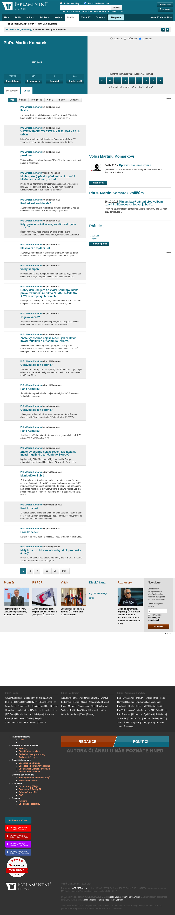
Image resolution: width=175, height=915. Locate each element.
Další (64, 571)
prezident (26, 155)
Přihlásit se (165, 4)
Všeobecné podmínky (29, 763)
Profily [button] (71, 17)
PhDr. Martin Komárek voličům (116, 193)
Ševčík (162, 718)
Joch (158, 702)
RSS (21, 795)
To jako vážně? (30, 317)
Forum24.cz (10, 706)
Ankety (61, 100)
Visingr (152, 722)
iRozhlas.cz (36, 710)
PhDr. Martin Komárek (47, 24)
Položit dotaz (12, 81)
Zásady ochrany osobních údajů (34, 777)
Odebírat (158, 626)
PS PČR (37, 582)
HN (46, 706)
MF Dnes (10, 714)
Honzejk (121, 702)
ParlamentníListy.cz (71, 3)
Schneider (121, 718)
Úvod (6, 17)
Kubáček (121, 710)
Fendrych (138, 698)
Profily (31, 24)
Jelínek (150, 702)
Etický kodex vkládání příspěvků (34, 769)
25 (47, 571)
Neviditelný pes (36, 714)
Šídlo (119, 722)
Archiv (18, 17)
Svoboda (132, 718)
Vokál (103, 710)
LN (56, 710)
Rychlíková (149, 714)
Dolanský (95, 698)
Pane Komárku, (30, 388)
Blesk (19, 698)
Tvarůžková (82, 710)
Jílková (84, 702)
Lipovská (131, 710)
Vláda (64, 582)
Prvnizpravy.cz (18, 718)
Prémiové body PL (28, 792)
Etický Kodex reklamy (29, 804)
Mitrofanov (141, 710)
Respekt (38, 718)
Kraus (104, 702)
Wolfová (74, 714)
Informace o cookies (29, 780)
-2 (110, 80)
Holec (162, 698)
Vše (12, 100)
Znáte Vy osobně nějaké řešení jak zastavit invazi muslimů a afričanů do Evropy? (48, 340)
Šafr (140, 718)
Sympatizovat (33, 81)
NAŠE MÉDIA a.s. (79, 888)
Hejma (76, 702)
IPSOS (69, 11)
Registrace (165, 9)
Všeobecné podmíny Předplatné (34, 766)
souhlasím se (155, 617)
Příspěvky (12, 90)
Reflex (30, 718)
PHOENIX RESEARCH (99, 11)
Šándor (146, 718)
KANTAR (76, 11)
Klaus (138, 706)
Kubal (63, 706)
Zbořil (119, 726)
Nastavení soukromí (18, 820)
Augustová (66, 698)
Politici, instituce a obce (96, 3)
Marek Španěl (115, 897)
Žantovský (128, 726)
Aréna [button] (30, 17)
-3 (102, 80)
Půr (118, 714)
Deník (18, 702)
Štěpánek (135, 722)
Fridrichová (66, 702)
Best (119, 698)
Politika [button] (44, 17)
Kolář (145, 706)
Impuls (19, 710)
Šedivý (155, 718)
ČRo (7, 702)
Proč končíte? (29, 508)
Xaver (82, 714)
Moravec (72, 706)
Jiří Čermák (117, 900)
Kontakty (23, 748)
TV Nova (42, 722)
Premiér (9, 582)
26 (55, 571)
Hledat (116, 7)
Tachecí (64, 710)
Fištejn (148, 698)
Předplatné (116, 17)
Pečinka (157, 710)
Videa (50, 100)
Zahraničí (85, 17)
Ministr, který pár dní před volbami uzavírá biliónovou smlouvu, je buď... (47, 178)
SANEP (113, 11)
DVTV (34, 702)
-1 (118, 80)
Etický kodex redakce (29, 751)
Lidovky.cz (48, 710)
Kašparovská (94, 702)
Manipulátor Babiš (32, 475)
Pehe (164, 710)
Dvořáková (128, 698)
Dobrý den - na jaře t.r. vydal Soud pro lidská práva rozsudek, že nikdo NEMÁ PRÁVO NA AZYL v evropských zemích (49, 293)
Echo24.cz (51, 702)
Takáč (72, 710)
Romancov (137, 714)
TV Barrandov (30, 722)
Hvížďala (130, 702)
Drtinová (104, 698)
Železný (91, 714)
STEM (120, 11)
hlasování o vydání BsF (35, 248)
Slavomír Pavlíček (131, 897)
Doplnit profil (75, 81)
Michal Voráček (89, 900)
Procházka (102, 706)
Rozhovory (125, 582)
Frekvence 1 (23, 706)
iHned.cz (10, 710)
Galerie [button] (100, 17)
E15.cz (42, 702)
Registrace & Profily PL (30, 789)
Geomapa (145, 38)
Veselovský (94, 710)
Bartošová (77, 698)
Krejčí (159, 706)
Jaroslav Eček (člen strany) (19, 29)
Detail (26, 90)
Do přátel (54, 81)
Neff (150, 710)
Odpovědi (74, 100)
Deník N (26, 702)
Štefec (126, 722)
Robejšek (126, 714)
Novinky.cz (49, 714)
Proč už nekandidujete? (35, 203)
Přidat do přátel (99, 244)
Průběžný (130, 38)
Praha (24, 110)
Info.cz (27, 710)
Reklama (23, 801)
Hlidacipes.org (37, 706)
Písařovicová (83, 706)
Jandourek (141, 702)
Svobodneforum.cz (13, 722)
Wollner (160, 722)
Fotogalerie (36, 100)
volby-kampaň (29, 269)
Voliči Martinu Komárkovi (111, 156)
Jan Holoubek (104, 900)
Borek (86, 698)
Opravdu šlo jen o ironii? (36, 364)
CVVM (62, 11)
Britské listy (29, 698)
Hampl (155, 698)
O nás (21, 740)
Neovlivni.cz (21, 714)
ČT (12, 702)
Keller (131, 706)
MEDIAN (85, 11)
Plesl (93, 706)
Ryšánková (161, 714)
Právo (7, 718)
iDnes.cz (54, 706)
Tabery (144, 722)
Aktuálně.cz (10, 698)
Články (22, 100)
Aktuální (116, 38)
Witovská (65, 714)
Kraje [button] (58, 17)
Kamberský (122, 706)
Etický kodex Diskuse (29, 772)
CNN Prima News (44, 698)
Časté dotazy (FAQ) (28, 786)
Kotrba (152, 706)
